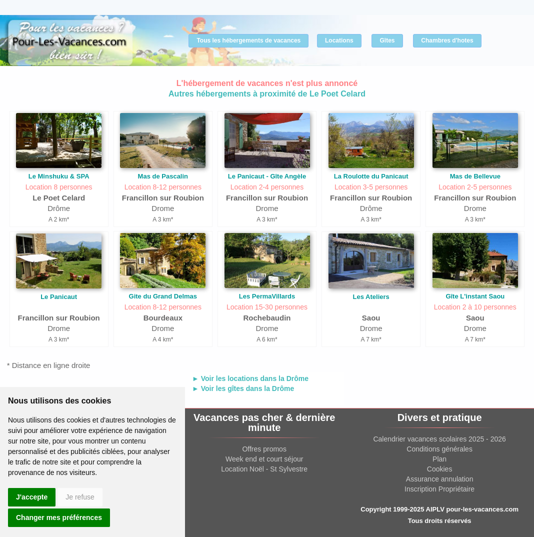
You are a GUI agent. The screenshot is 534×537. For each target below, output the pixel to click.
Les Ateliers (371, 296)
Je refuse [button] (80, 497)
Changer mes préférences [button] (59, 518)
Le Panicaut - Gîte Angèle (267, 176)
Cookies (439, 469)
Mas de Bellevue (475, 176)
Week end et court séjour (264, 459)
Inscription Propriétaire (439, 489)
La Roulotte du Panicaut (371, 176)
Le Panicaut (58, 296)
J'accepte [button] (32, 497)
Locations (339, 40)
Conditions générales (439, 449)
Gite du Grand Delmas (163, 296)
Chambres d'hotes (447, 40)
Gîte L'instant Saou (475, 296)
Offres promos (264, 449)
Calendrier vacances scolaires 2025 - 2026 (439, 439)
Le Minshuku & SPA (59, 176)
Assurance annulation (440, 479)
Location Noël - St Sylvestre (264, 469)
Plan (439, 459)
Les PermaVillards (267, 296)
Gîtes (387, 40)
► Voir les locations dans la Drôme (250, 378)
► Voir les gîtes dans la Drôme (243, 388)
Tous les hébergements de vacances (248, 40)
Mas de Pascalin (163, 176)
